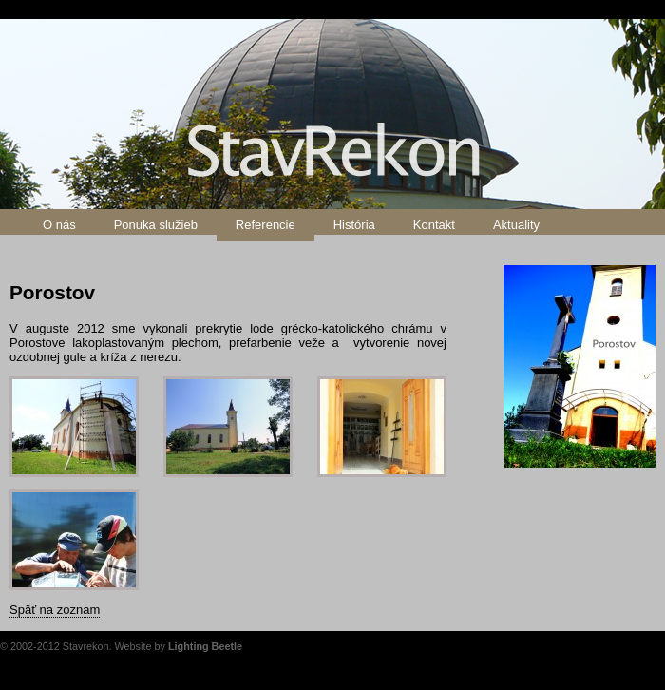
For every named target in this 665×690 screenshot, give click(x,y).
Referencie (265, 225)
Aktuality (516, 225)
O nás (59, 225)
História (354, 225)
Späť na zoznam (55, 610)
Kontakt (434, 225)
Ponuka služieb (156, 225)
